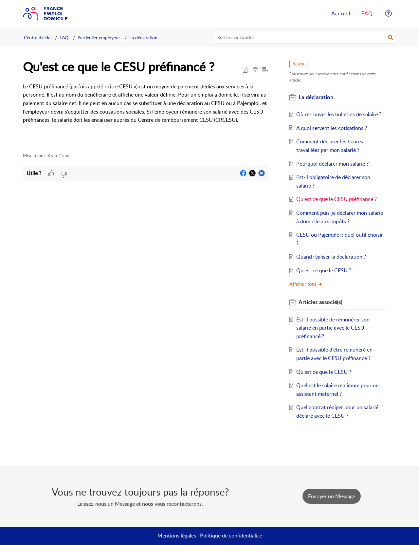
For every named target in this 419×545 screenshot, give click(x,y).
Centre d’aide (37, 37)
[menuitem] (388, 13)
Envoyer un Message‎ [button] (331, 496)
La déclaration (143, 37)
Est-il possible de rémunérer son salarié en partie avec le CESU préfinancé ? (333, 328)
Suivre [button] (298, 64)
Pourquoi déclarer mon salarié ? (332, 163)
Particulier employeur (99, 37)
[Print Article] (255, 70)
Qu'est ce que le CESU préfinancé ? (336, 199)
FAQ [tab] (367, 13)
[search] (305, 37)
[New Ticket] (331, 496)
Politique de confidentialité (231, 535)
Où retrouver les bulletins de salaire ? (338, 114)
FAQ (64, 37)
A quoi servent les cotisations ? (331, 128)
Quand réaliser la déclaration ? (331, 256)
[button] (390, 37)
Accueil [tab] (341, 13)
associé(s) (320, 302)
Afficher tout (306, 284)
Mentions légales (176, 535)
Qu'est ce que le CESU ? (323, 270)
